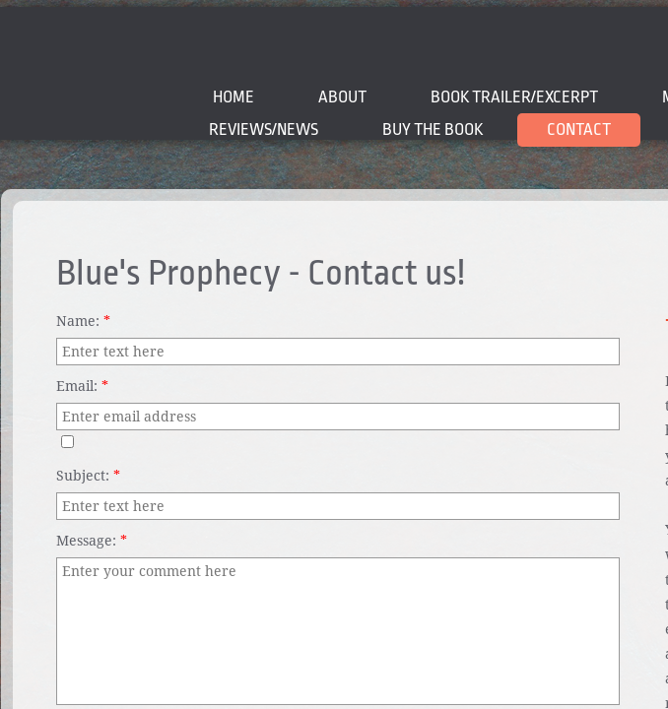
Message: (91, 540)
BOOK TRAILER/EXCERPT (514, 97)
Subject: (88, 475)
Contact (579, 129)
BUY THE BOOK (432, 129)
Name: (83, 321)
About (342, 97)
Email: (82, 386)
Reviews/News (263, 129)
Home (233, 97)
